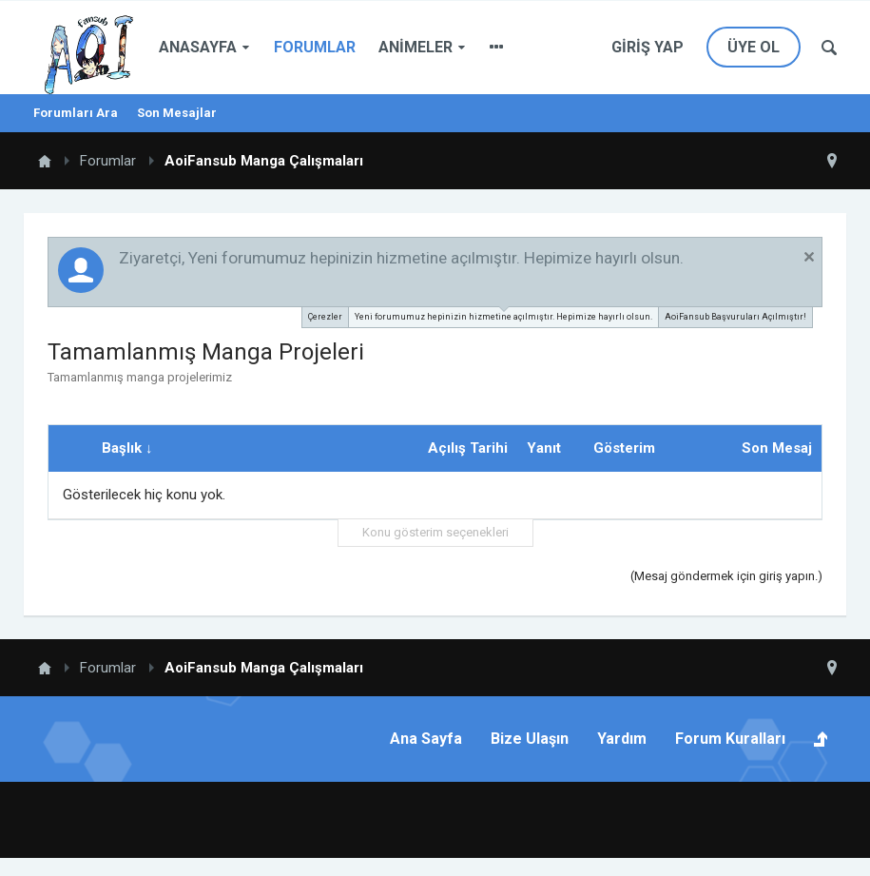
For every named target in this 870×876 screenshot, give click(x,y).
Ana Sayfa (426, 739)
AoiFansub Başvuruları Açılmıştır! (735, 316)
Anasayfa (198, 47)
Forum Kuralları (730, 739)
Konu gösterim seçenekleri (435, 532)
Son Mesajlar (177, 113)
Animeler (415, 47)
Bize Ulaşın (530, 739)
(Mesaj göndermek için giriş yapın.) (726, 576)
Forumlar (315, 47)
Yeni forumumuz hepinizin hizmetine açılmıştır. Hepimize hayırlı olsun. (503, 314)
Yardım (622, 739)
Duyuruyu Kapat (809, 256)
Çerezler (325, 316)
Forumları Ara (75, 113)
